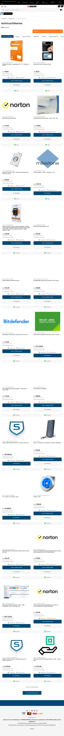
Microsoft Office (26, 36)
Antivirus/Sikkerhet (7, 36)
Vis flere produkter (32, 692)
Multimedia (36, 36)
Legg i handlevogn (16, 80)
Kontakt (32, 728)
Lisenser (17, 36)
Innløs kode (37, 2)
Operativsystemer (53, 36)
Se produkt (16, 85)
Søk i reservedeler (45, 2)
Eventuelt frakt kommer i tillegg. (7, 129)
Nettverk (44, 36)
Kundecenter (24, 2)
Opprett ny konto (53, 2)
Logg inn (60, 2)
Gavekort (31, 2)
